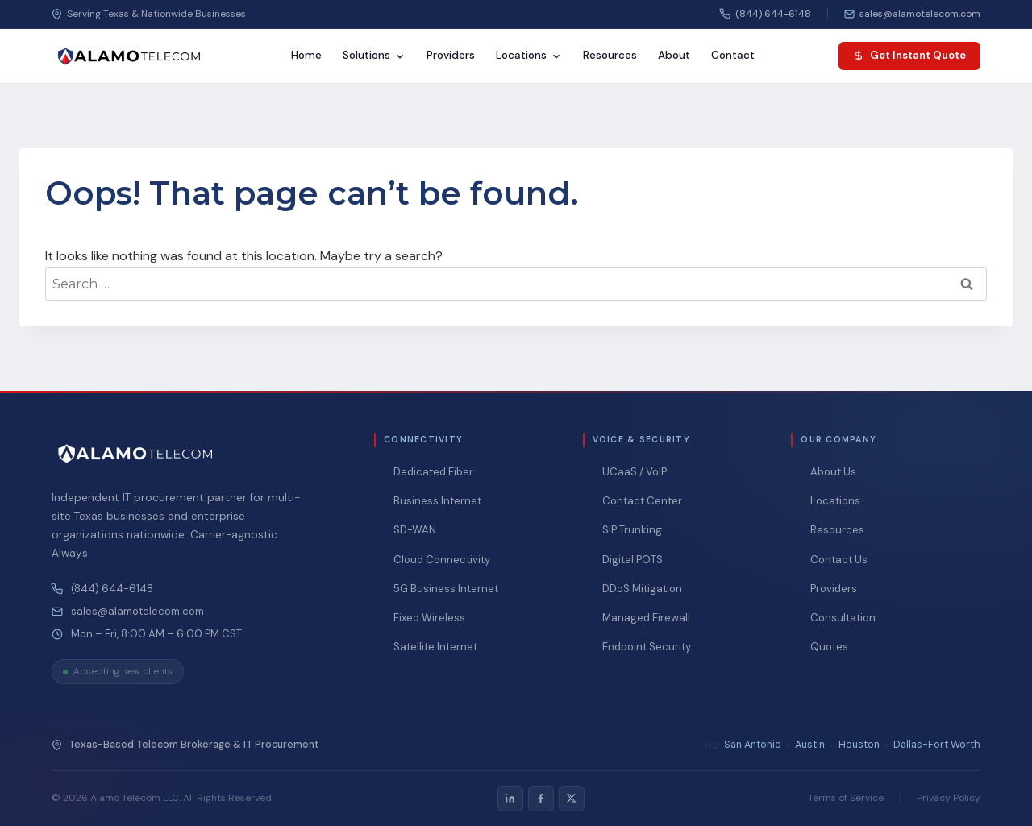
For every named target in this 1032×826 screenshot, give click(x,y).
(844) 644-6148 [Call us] (765, 13)
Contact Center (642, 501)
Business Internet (437, 501)
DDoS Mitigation (642, 589)
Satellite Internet (435, 647)
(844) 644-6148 (112, 589)
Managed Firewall (646, 618)
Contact (733, 55)
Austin (810, 744)
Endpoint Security (646, 647)
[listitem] (510, 798)
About (674, 55)
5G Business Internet (445, 589)
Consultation (843, 618)
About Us (833, 472)
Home (306, 55)
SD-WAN (414, 530)
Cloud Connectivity (441, 560)
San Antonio (752, 744)
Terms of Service (846, 797)
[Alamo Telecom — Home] (129, 56)
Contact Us (839, 560)
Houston (859, 744)
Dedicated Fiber (433, 472)
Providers (451, 55)
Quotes (829, 647)
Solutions (374, 55)
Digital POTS (632, 560)
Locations (529, 55)
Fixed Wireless (429, 618)
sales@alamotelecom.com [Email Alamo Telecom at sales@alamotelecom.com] (137, 611)
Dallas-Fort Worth (936, 744)
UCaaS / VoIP (634, 472)
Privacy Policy (948, 797)
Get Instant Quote (909, 55)
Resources (610, 55)
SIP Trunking (632, 530)
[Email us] (912, 14)
